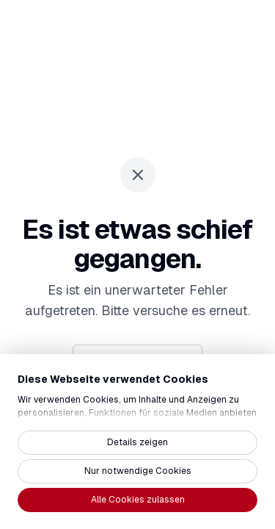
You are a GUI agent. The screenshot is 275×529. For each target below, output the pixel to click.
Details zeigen (137, 442)
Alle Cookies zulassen (138, 499)
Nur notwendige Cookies (137, 471)
